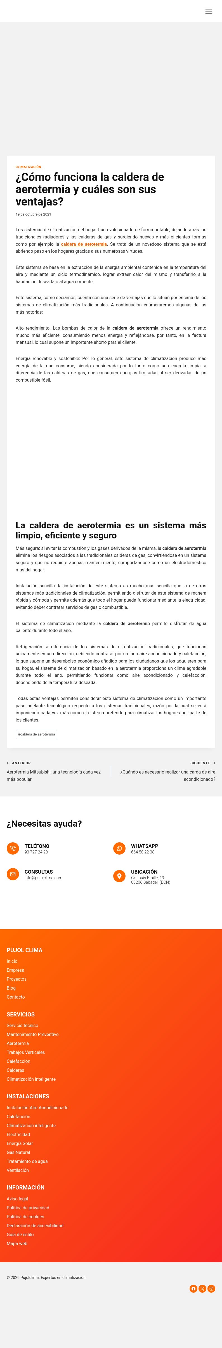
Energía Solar (20, 1143)
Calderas (15, 1070)
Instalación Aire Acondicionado (38, 1107)
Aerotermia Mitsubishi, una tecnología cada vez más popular (57, 770)
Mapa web (17, 1243)
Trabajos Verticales (26, 1052)
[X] (202, 1289)
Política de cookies (25, 1216)
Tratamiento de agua (27, 1161)
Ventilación (18, 1170)
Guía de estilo (20, 1234)
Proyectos (17, 979)
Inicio (12, 961)
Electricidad (18, 1134)
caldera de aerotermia (36, 734)
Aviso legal (17, 1199)
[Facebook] (193, 1289)
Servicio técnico (22, 1025)
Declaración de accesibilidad (35, 1225)
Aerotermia (18, 1043)
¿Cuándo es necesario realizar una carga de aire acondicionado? (165, 770)
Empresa (15, 970)
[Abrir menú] (208, 11)
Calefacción (18, 1061)
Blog (11, 988)
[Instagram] (211, 1289)
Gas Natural (18, 1152)
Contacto (16, 997)
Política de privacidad (28, 1207)
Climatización (28, 167)
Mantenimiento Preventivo (33, 1034)
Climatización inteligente (31, 1079)
